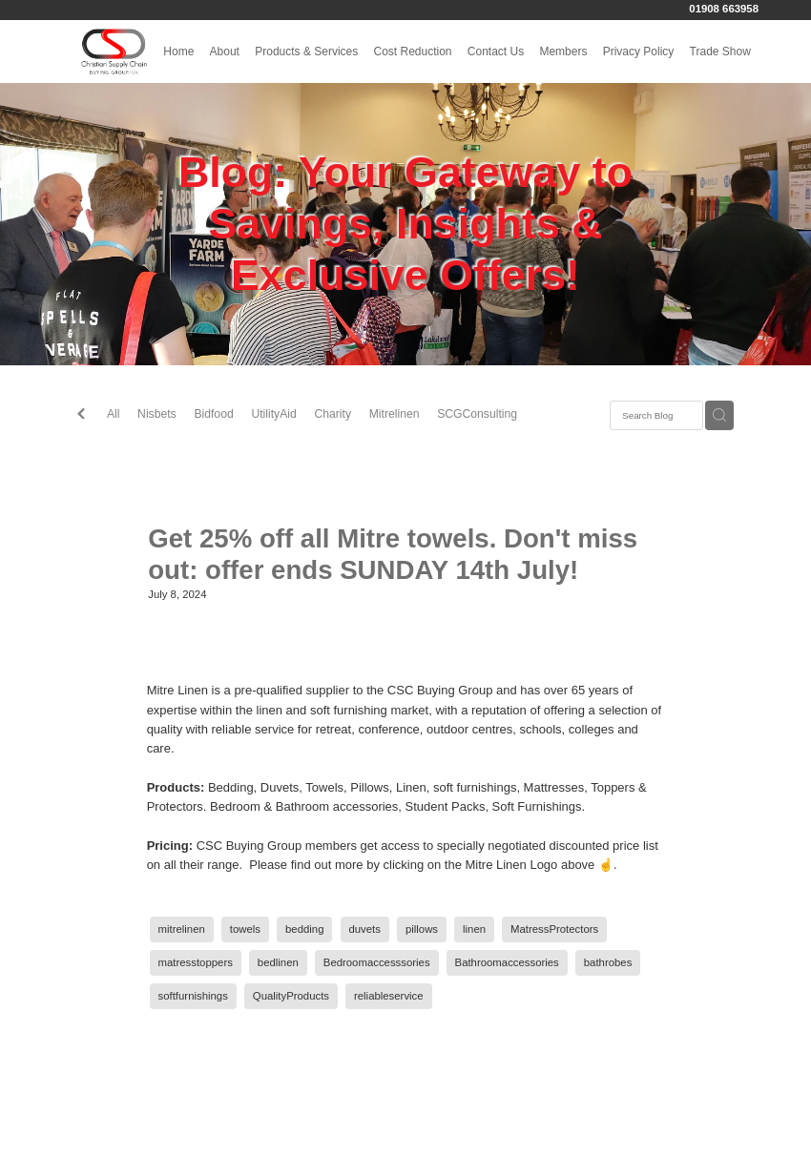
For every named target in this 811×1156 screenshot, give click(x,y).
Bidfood (213, 414)
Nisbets (157, 414)
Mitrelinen (394, 414)
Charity (332, 414)
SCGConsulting (477, 414)
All (113, 414)
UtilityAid (273, 414)
